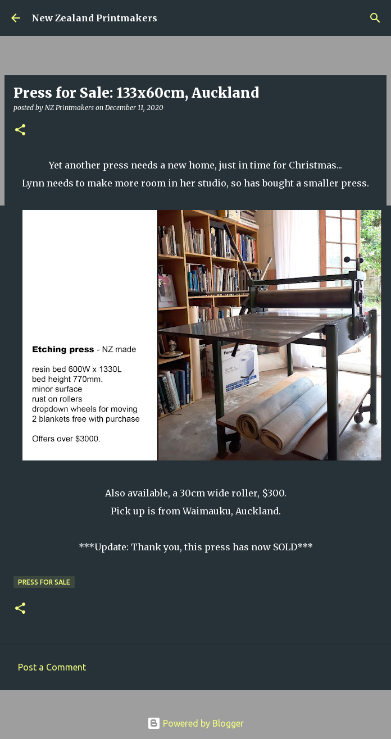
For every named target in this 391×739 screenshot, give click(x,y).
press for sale (44, 582)
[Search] (375, 17)
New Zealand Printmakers (94, 18)
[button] (20, 130)
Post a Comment (52, 667)
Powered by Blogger (195, 723)
